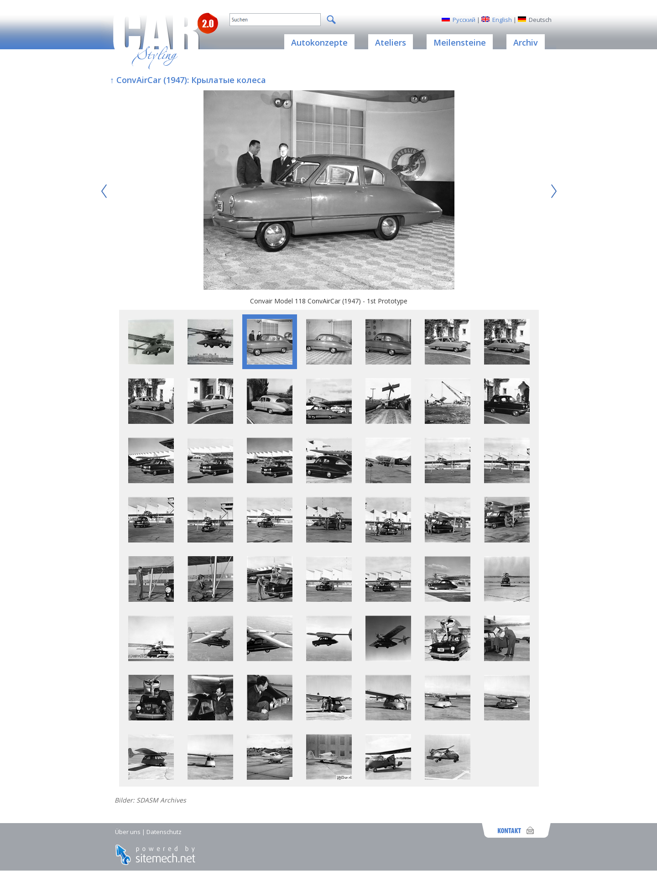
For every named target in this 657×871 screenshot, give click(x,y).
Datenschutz (164, 832)
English (502, 20)
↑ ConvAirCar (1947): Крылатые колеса (188, 79)
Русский (464, 20)
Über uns (128, 832)
